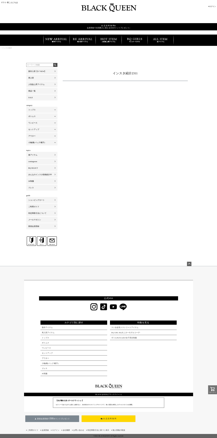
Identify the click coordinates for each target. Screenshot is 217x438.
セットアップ (33, 129)
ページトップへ (189, 264)
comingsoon (32, 161)
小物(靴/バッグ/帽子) (36, 142)
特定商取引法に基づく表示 (98, 430)
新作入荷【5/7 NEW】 (37, 71)
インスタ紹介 (7, 48)
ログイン (212, 6)
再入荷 (31, 78)
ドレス (31, 188)
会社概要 (66, 430)
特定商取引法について (37, 213)
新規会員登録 (33, 226)
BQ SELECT (33, 168)
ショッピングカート (36, 200)
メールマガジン (34, 220)
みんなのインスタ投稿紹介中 (40, 174)
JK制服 (31, 181)
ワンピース (32, 123)
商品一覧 (32, 91)
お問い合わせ (78, 430)
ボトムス (32, 116)
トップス (32, 110)
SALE (30, 97)
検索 (55, 65)
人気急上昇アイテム (36, 84)
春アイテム (32, 155)
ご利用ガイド (33, 207)
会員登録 (45, 430)
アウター (32, 136)
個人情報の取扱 (118, 430)
